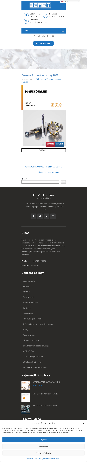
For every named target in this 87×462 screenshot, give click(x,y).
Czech (64, 1)
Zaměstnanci (28, 297)
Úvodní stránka (29, 281)
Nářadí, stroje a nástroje (32, 318)
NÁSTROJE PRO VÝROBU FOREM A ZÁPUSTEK (41, 166)
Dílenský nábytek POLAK (33, 356)
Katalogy (52, 79)
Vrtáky (25, 329)
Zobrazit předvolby (43, 453)
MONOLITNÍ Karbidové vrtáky (45, 394)
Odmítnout (43, 446)
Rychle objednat (43, 43)
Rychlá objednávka (30, 302)
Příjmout (43, 440)
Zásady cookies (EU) (31, 340)
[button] (83, 423)
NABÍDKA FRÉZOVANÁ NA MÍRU (46, 382)
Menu (27, 30)
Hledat (24, 179)
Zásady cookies (32, 459)
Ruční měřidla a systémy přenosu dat (38, 324)
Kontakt (26, 291)
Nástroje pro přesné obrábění (35, 367)
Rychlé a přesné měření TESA (45, 405)
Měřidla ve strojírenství (32, 362)
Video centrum (29, 335)
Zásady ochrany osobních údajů (48, 459)
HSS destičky (28, 313)
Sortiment (27, 308)
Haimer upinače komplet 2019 (52, 172)
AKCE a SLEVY (28, 351)
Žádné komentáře (42, 79)
